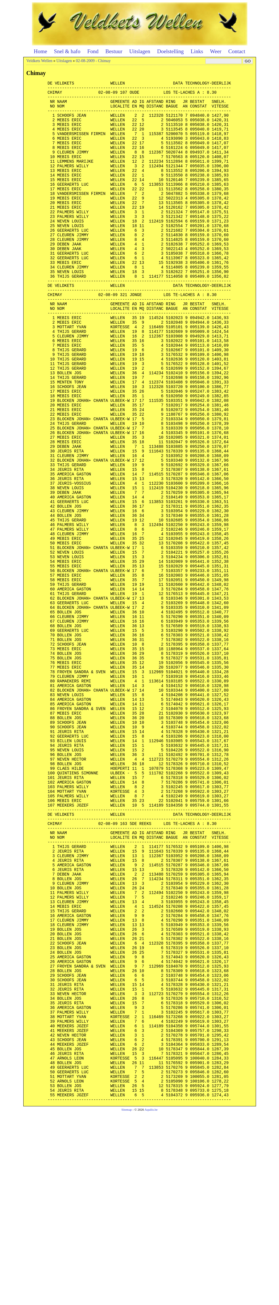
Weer (216, 51)
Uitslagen (139, 51)
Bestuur (113, 51)
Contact (236, 51)
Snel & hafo (67, 51)
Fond (93, 51)
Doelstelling (170, 51)
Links (197, 51)
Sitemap (126, 1301)
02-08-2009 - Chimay (93, 61)
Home (40, 51)
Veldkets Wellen (39, 61)
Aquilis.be (151, 1301)
